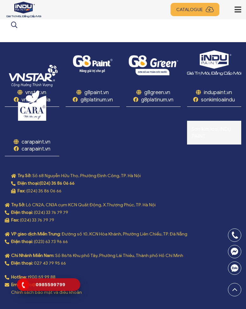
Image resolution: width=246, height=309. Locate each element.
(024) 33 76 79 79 (51, 212)
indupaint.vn (218, 92)
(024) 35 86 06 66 (56, 183)
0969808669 (234, 268)
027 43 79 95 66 (50, 263)
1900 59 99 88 (41, 277)
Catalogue (189, 9)
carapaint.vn (36, 142)
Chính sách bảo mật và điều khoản (46, 292)
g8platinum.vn (97, 100)
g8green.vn (157, 92)
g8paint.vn (96, 92)
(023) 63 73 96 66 (51, 241)
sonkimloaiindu (218, 100)
